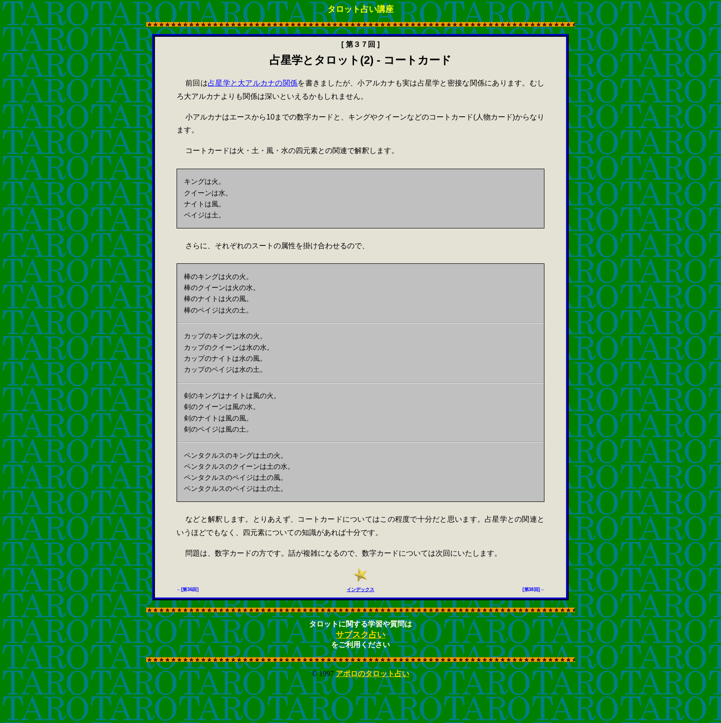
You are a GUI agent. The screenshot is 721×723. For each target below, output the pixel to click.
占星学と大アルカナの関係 (253, 83)
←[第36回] (188, 589)
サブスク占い (360, 634)
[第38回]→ (533, 589)
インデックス (360, 589)
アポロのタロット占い (372, 673)
